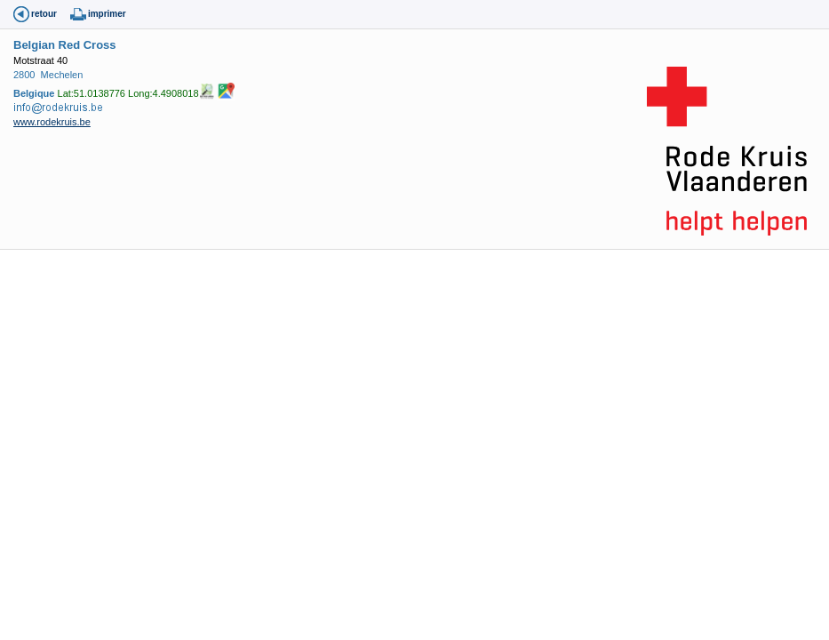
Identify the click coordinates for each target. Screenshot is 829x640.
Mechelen (62, 74)
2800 (24, 74)
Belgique (33, 92)
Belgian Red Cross (64, 45)
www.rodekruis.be (52, 121)
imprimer (107, 14)
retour (44, 14)
